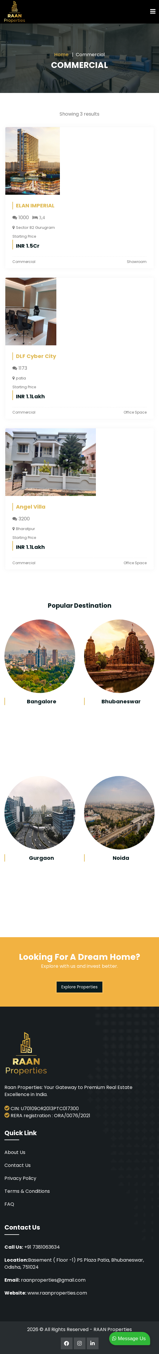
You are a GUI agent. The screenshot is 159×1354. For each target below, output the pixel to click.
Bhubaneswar (121, 701)
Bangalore (41, 701)
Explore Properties (79, 987)
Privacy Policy (20, 1178)
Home (61, 54)
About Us (14, 1152)
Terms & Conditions (27, 1191)
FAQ (9, 1204)
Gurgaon (41, 858)
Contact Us (17, 1165)
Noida (121, 858)
